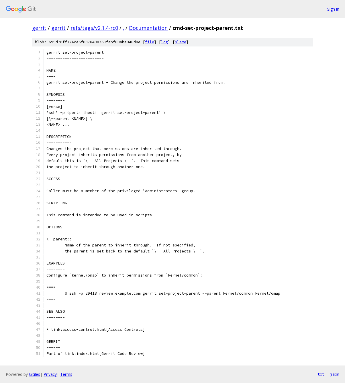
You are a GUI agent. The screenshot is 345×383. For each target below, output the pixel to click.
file (149, 42)
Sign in (333, 9)
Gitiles (34, 374)
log (164, 42)
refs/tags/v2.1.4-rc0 (94, 27)
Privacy (50, 374)
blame (180, 42)
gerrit (39, 27)
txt (320, 374)
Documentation (148, 27)
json (334, 374)
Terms (66, 374)
